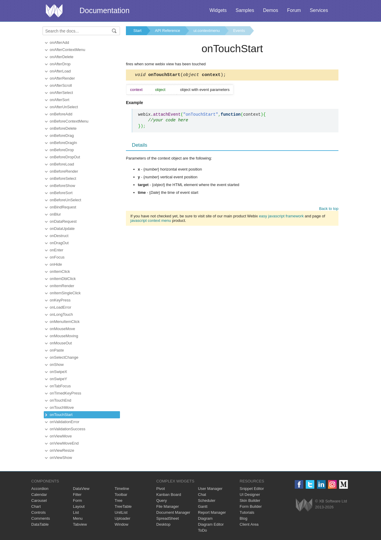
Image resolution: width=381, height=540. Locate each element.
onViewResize (62, 450)
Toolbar (121, 494)
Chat (202, 494)
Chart (36, 506)
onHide (56, 264)
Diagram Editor (211, 524)
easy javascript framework (281, 217)
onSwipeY (58, 379)
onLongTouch (61, 314)
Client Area (249, 524)
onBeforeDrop (62, 150)
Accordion (40, 488)
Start (137, 30)
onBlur (55, 214)
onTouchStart (61, 414)
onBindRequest (63, 207)
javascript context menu (150, 221)
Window (121, 524)
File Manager (167, 506)
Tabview (80, 524)
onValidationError (64, 422)
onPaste (57, 350)
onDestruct (59, 235)
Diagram (205, 518)
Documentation (104, 10)
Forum (294, 10)
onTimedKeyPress (65, 393)
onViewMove (61, 436)
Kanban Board (168, 494)
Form (77, 500)
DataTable (40, 524)
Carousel (39, 500)
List (76, 512)
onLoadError (60, 307)
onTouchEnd (60, 400)
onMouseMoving (64, 336)
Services (319, 10)
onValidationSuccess (67, 429)
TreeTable (123, 506)
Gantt (202, 506)
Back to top (328, 209)
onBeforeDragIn (63, 142)
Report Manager (212, 512)
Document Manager (173, 512)
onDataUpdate (62, 228)
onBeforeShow (62, 185)
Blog (243, 518)
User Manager (210, 488)
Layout (79, 506)
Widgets (218, 10)
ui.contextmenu (206, 30)
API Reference (167, 30)
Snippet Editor (252, 488)
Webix (304, 505)
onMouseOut (61, 343)
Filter (77, 494)
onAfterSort (59, 100)
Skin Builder (250, 500)
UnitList (121, 512)
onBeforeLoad (62, 164)
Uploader (122, 518)
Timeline (122, 488)
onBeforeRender (64, 171)
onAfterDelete (62, 57)
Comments (40, 518)
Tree (118, 500)
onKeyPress (60, 300)
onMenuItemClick (64, 321)
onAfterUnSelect (64, 107)
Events (239, 30)
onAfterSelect (61, 92)
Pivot (160, 488)
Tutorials (247, 512)
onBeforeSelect (63, 178)
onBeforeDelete (63, 128)
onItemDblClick (63, 278)
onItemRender (62, 286)
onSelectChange (64, 357)
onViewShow (61, 457)
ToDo (202, 530)
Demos (270, 10)
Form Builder (251, 506)
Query (161, 500)
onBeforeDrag (62, 135)
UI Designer (250, 494)
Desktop (163, 524)
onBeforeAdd (61, 114)
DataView (81, 488)
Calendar (39, 494)
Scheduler (207, 500)
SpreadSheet (167, 518)
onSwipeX (58, 371)
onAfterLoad (60, 71)
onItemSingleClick (65, 293)
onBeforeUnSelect (65, 200)
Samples (244, 10)
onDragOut (59, 243)
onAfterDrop (60, 64)
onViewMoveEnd (64, 443)
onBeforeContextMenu (69, 121)
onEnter (56, 250)
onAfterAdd (59, 42)
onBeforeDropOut (65, 157)
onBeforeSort (61, 193)
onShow (57, 364)
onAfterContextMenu (67, 49)
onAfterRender (62, 78)
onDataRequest (63, 221)
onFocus (57, 257)
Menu (78, 518)
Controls (38, 512)
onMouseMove (62, 329)
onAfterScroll (61, 85)
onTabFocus (60, 386)
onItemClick (60, 271)
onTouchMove (62, 407)
